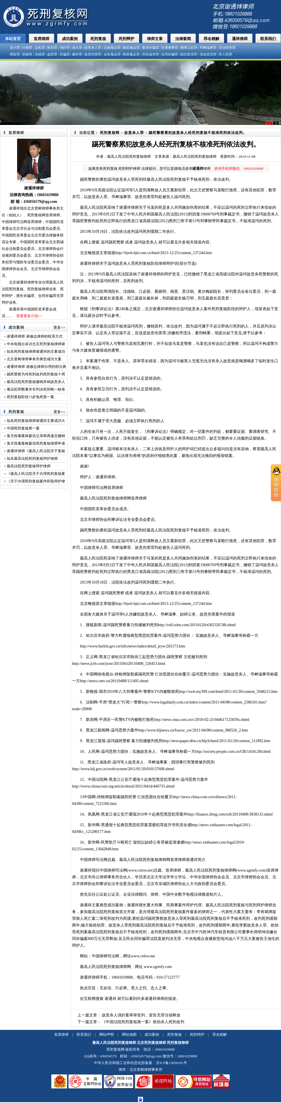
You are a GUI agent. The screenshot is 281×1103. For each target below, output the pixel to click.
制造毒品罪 (131, 54)
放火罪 (77, 48)
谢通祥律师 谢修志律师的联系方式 (35, 336)
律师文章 (155, 39)
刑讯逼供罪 (150, 54)
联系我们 (268, 39)
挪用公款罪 (188, 48)
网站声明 (106, 1034)
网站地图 (129, 1034)
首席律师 (41, 39)
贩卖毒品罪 (131, 48)
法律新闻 (183, 39)
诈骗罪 (65, 54)
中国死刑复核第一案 (23, 428)
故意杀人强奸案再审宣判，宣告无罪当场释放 (141, 1015)
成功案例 (70, 39)
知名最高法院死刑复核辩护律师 (32, 458)
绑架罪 (15, 54)
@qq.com (49, 201)
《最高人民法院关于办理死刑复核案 (36, 474)
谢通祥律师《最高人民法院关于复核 (36, 451)
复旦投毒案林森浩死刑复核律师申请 (36, 443)
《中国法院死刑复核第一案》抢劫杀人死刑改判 (143, 1022)
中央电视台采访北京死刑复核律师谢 (36, 344)
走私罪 (40, 48)
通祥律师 (240, 39)
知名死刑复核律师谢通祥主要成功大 (36, 421)
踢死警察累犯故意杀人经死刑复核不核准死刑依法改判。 (198, 133)
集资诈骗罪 (150, 48)
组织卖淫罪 (188, 54)
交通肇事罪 (169, 48)
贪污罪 (15, 48)
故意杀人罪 (92, 48)
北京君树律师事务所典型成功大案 (34, 359)
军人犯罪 (225, 54)
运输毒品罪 (112, 48)
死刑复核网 (109, 133)
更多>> (59, 327)
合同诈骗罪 (169, 54)
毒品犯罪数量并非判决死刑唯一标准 (36, 389)
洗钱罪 (40, 54)
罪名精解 (211, 39)
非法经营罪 (227, 48)
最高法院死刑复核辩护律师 (28, 466)
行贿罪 (27, 48)
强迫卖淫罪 (208, 54)
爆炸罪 (77, 54)
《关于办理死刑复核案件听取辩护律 (36, 481)
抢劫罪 (52, 48)
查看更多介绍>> (29, 316)
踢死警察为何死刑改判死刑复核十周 (36, 374)
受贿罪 (27, 54)
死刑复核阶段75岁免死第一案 (30, 397)
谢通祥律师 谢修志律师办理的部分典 (36, 366)
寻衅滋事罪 (208, 48)
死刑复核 (98, 39)
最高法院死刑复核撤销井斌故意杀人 (36, 382)
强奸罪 (65, 48)
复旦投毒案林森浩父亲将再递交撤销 (36, 436)
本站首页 (13, 39)
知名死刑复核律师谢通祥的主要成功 (36, 351)
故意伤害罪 (92, 54)
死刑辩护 (126, 39)
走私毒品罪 (112, 54)
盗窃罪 (52, 54)
